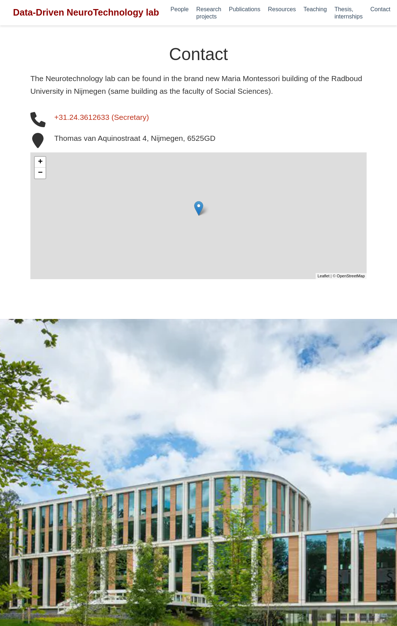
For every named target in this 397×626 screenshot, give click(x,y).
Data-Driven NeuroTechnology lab (86, 12)
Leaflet (323, 276)
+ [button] (40, 162)
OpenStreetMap (351, 276)
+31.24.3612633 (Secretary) (101, 117)
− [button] (40, 173)
